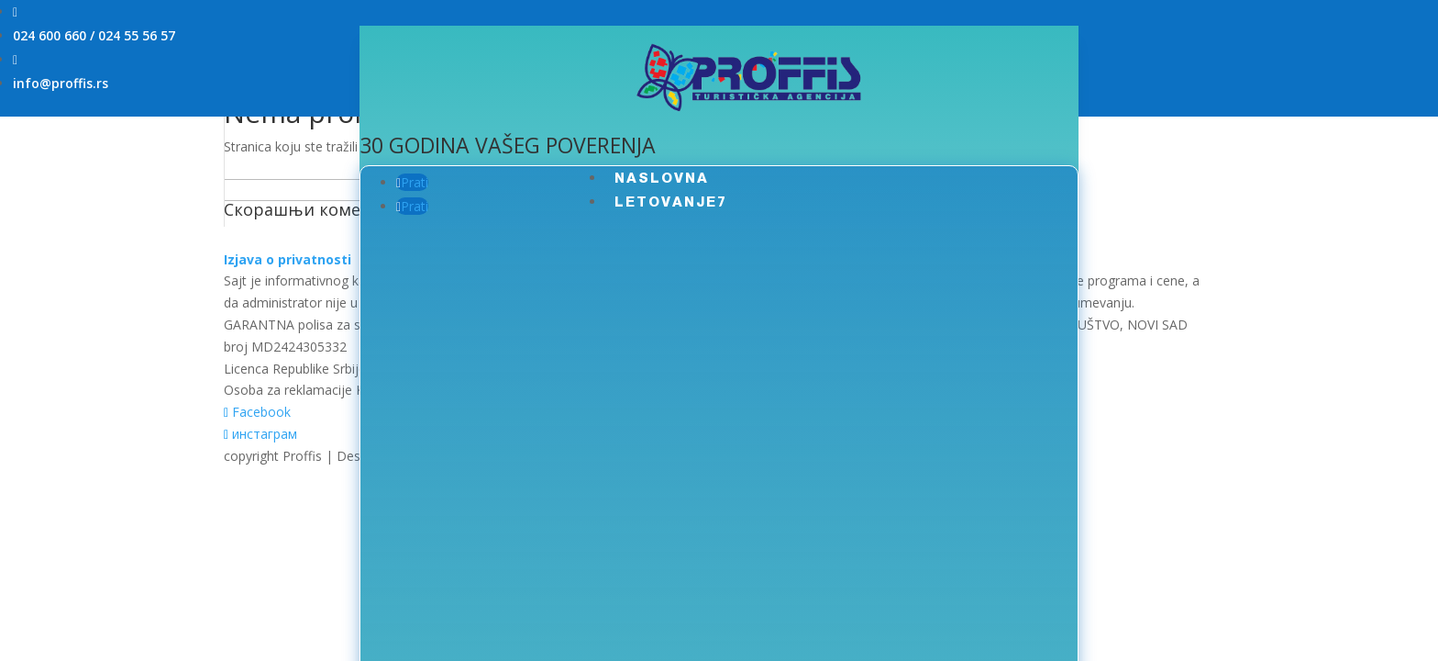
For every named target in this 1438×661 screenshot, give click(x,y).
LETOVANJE (665, 201)
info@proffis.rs (60, 83)
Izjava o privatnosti (287, 259)
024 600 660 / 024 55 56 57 (94, 35)
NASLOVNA (661, 177)
